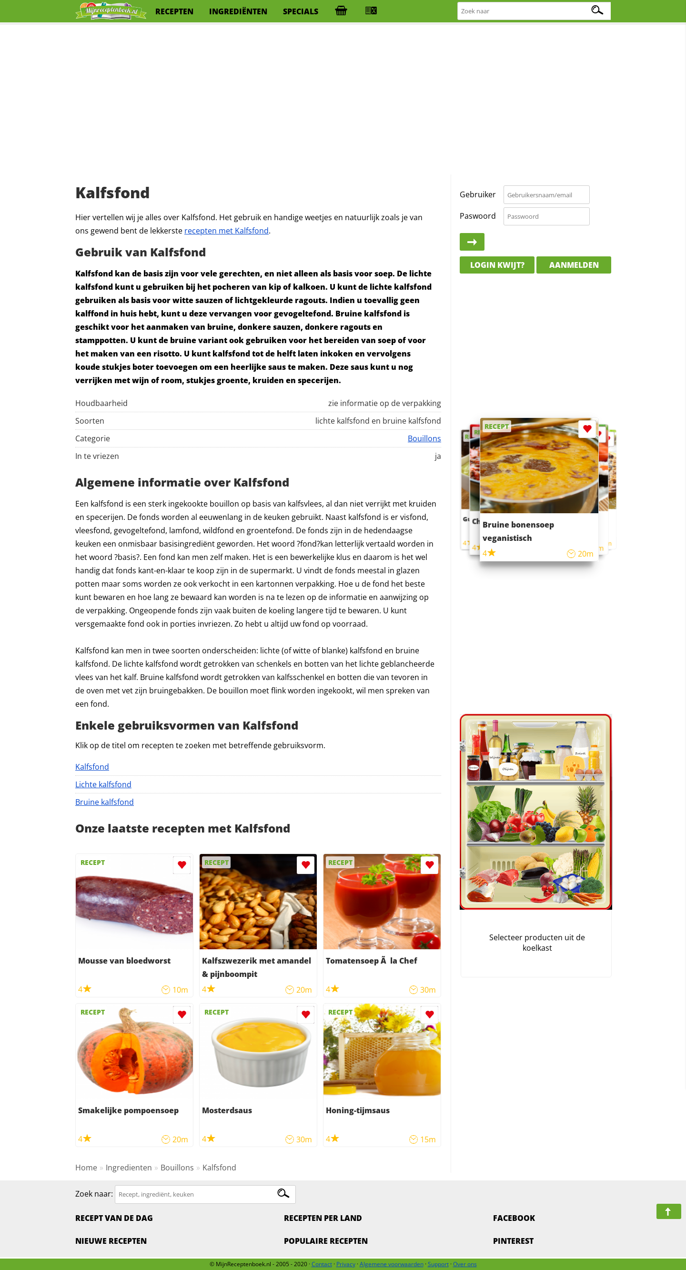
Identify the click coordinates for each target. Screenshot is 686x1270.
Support (438, 1264)
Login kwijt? (497, 265)
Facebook (514, 1218)
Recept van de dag (114, 1218)
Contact (322, 1264)
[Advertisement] (343, 100)
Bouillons (424, 438)
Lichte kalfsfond (103, 784)
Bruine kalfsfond (104, 802)
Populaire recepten (326, 1241)
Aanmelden (574, 265)
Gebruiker (478, 194)
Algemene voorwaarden (392, 1264)
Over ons (465, 1264)
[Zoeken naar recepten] (534, 11)
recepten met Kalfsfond (226, 230)
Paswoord (478, 216)
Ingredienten (129, 1167)
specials (300, 11)
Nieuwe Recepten (111, 1241)
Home (86, 1167)
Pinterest (513, 1241)
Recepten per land (323, 1218)
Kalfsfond (92, 767)
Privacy (345, 1264)
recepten (174, 11)
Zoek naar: (94, 1194)
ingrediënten (238, 11)
